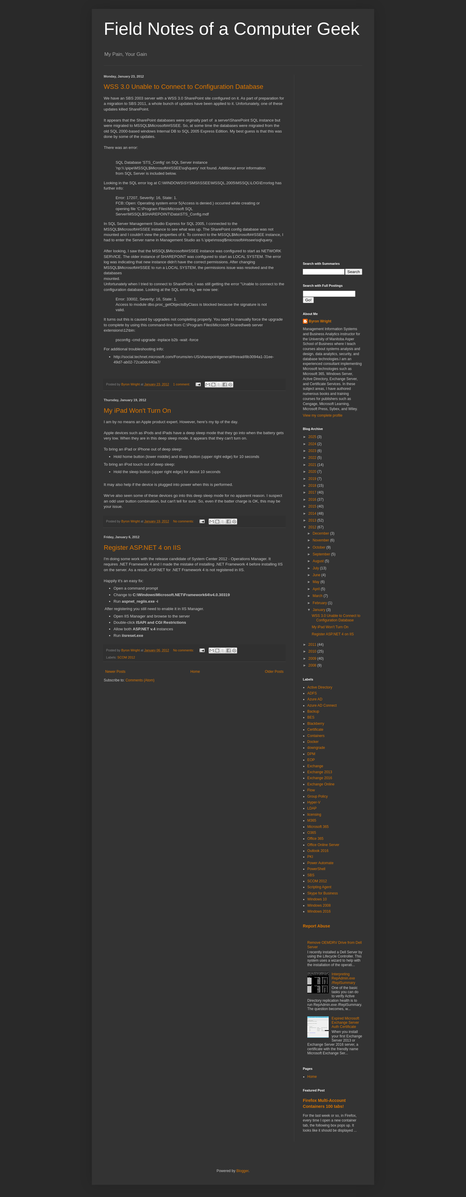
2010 (312, 651)
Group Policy (317, 796)
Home (195, 672)
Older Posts (274, 672)
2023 (312, 451)
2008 (312, 665)
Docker (313, 742)
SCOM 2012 (126, 657)
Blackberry (315, 724)
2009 (312, 658)
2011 (312, 644)
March (318, 596)
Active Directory (319, 687)
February (320, 603)
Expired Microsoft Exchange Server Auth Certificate (345, 1022)
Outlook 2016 (317, 851)
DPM (311, 754)
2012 (312, 527)
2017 (312, 492)
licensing (314, 814)
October (319, 547)
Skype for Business (322, 893)
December (321, 533)
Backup (313, 711)
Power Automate (320, 863)
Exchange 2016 (319, 778)
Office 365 (315, 839)
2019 (312, 479)
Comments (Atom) (139, 680)
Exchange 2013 (319, 772)
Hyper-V (313, 802)
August (319, 561)
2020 (312, 472)
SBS (310, 875)
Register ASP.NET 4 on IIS (142, 547)
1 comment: (182, 384)
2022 (312, 458)
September (322, 554)
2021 (312, 465)
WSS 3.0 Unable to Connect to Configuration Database (183, 86)
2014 (312, 513)
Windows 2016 (319, 911)
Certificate (315, 729)
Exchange (315, 766)
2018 (312, 485)
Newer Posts (115, 672)
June (317, 575)
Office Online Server (323, 845)
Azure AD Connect (322, 705)
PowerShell (316, 869)
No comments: (184, 521)
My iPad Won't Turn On (137, 410)
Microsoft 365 (318, 827)
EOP (311, 760)
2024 (312, 444)
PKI (310, 857)
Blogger (242, 1171)
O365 (311, 833)
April (317, 589)
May (316, 582)
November (321, 540)
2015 (312, 506)
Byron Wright (320, 321)
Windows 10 (317, 899)
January (319, 610)
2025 (312, 437)
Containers (316, 736)
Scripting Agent (319, 887)
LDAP (312, 808)
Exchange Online (320, 784)
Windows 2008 (319, 905)
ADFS (312, 693)
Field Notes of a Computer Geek (231, 29)
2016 (312, 499)
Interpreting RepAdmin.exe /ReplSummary (343, 978)
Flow (311, 790)
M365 (311, 820)
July (316, 568)
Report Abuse (316, 926)
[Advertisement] (332, 164)
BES (310, 717)
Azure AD (314, 699)
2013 (312, 520)
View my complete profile (322, 415)
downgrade (316, 748)
